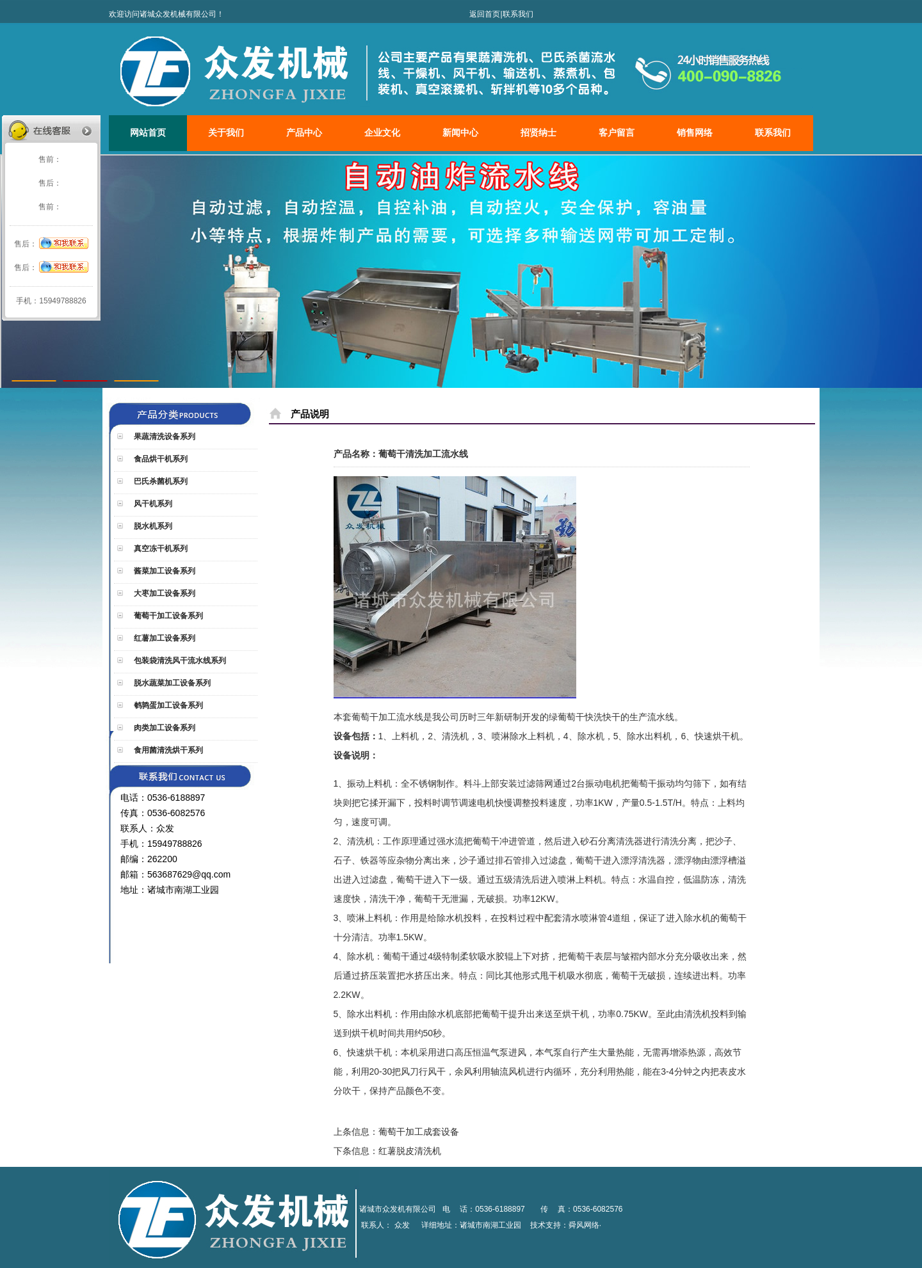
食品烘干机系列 (160, 458)
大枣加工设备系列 (163, 593)
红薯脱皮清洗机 (409, 1151)
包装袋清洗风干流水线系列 (179, 660)
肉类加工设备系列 (163, 727)
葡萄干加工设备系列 (167, 615)
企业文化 (382, 133)
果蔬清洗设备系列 (163, 436)
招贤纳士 (538, 133)
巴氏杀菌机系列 (160, 481)
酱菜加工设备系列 (163, 570)
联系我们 (518, 14)
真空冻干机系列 (160, 548)
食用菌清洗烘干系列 (167, 750)
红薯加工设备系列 (163, 638)
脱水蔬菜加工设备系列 (171, 682)
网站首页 (148, 133)
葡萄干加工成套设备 (418, 1132)
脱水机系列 (152, 526)
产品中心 (304, 133)
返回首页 (484, 14)
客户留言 (617, 133)
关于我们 (226, 133)
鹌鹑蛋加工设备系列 (167, 705)
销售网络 (695, 133)
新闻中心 (460, 133)
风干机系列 (152, 503)
